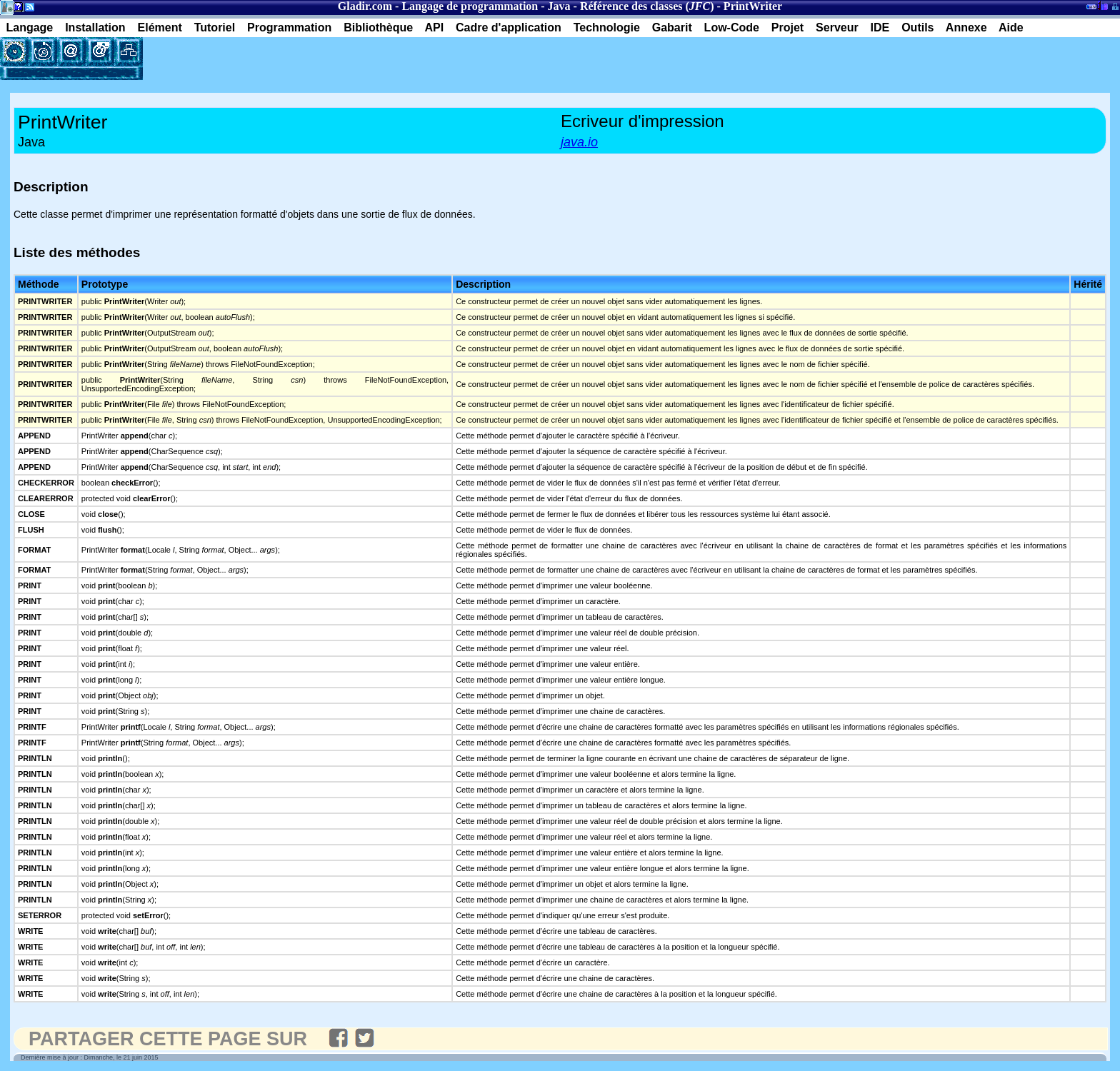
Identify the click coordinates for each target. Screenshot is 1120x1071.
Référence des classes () (647, 6)
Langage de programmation (469, 6)
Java (559, 6)
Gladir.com (365, 6)
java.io (579, 142)
